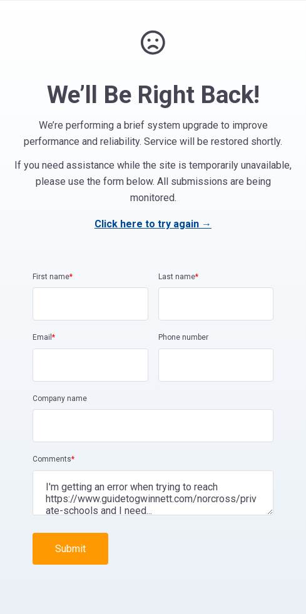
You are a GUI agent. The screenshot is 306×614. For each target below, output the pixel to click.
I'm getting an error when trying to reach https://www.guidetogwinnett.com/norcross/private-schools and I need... (153, 492)
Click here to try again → (153, 224)
